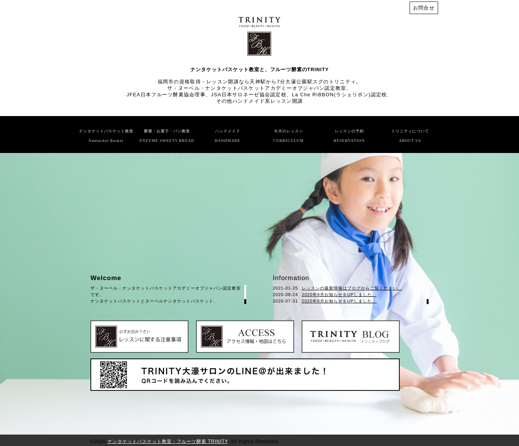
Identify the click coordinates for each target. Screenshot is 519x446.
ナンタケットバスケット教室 (106, 136)
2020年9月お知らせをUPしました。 (339, 294)
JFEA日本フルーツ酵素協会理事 (166, 94)
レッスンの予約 (349, 136)
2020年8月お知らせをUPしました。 (339, 301)
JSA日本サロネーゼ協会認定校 (248, 94)
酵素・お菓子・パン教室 (166, 136)
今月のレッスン (288, 136)
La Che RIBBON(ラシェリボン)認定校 (339, 94)
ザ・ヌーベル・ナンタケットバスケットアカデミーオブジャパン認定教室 (256, 88)
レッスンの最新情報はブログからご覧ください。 (352, 288)
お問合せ (424, 8)
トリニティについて (410, 136)
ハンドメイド (228, 136)
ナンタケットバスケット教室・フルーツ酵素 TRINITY (168, 441)
